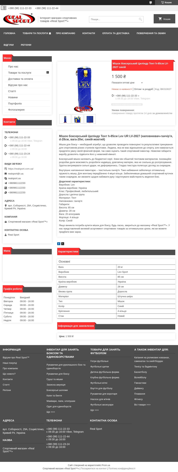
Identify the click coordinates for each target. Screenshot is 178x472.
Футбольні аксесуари (101, 404)
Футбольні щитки (99, 366)
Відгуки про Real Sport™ (16, 357)
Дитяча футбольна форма (104, 372)
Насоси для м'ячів (100, 399)
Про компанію (65, 33)
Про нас (13, 66)
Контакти (88, 33)
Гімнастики (140, 383)
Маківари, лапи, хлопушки (60, 401)
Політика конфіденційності (121, 468)
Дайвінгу (139, 388)
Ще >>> (50, 412)
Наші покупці (10, 363)
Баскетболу (140, 372)
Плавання (139, 393)
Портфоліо (15, 103)
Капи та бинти (54, 395)
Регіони (26, 45)
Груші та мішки (54, 379)
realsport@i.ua (15, 173)
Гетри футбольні (99, 361)
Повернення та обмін (151, 33)
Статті (12, 91)
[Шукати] (140, 19)
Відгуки (9, 45)
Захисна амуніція (55, 384)
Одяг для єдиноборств (58, 406)
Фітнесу (138, 399)
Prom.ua (106, 465)
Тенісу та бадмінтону (145, 366)
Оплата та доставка (115, 33)
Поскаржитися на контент (94, 468)
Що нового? (9, 373)
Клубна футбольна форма (104, 377)
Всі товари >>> (142, 404)
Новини (13, 97)
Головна (9, 33)
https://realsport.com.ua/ (20, 168)
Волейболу (140, 377)
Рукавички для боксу (57, 373)
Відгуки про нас (18, 84)
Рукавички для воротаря (103, 393)
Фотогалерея (16, 109)
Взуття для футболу (101, 388)
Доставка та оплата (20, 78)
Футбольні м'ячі (98, 383)
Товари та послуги (35, 33)
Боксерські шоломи (57, 390)
